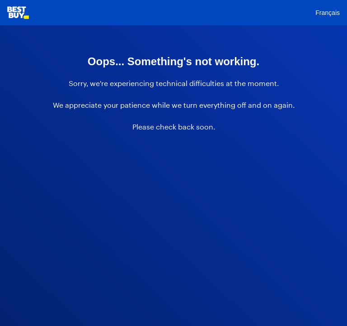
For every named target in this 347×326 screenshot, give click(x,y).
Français (327, 12)
